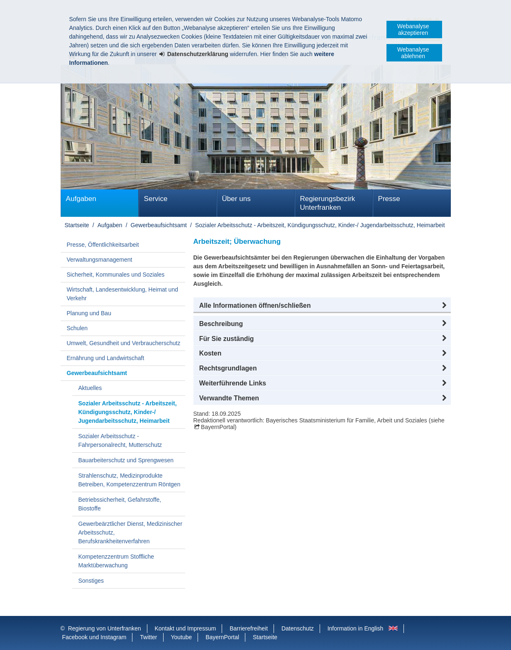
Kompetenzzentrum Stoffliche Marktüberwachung (116, 561)
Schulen (77, 328)
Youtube (181, 637)
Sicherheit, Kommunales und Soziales (116, 274)
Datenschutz (297, 628)
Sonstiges (91, 580)
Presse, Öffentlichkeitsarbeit (103, 244)
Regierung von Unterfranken (104, 628)
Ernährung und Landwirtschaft (105, 358)
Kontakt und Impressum (185, 628)
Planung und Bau (89, 313)
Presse (389, 199)
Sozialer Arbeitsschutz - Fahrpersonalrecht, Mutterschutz (120, 440)
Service (156, 199)
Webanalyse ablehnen (413, 52)
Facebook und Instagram (94, 637)
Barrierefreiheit (249, 628)
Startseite (77, 225)
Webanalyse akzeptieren (413, 29)
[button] (322, 305)
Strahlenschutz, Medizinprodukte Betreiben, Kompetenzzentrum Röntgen (129, 480)
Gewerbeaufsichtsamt (159, 225)
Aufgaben (81, 199)
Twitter (148, 637)
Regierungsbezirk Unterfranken (327, 203)
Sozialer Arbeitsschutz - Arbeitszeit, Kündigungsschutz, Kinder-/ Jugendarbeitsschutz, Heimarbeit (320, 225)
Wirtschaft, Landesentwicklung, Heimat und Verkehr (122, 294)
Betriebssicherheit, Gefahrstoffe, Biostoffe (119, 504)
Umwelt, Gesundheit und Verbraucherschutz (124, 343)
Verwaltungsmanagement (99, 259)
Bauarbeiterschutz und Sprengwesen (126, 460)
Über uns (236, 199)
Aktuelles (90, 388)
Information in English (356, 628)
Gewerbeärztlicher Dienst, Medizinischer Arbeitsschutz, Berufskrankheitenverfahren (130, 532)
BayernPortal (218, 427)
